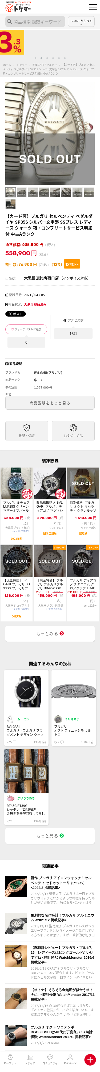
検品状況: (15, 304)
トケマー (22, 64)
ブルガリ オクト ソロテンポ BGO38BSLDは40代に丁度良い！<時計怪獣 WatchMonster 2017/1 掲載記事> (62, 1032)
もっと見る (50, 835)
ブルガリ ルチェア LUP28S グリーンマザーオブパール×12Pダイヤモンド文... (16, 507)
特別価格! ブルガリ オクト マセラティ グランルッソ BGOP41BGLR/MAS (83, 507)
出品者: (10, 278)
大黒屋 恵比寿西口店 (41, 278)
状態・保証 (27, 436)
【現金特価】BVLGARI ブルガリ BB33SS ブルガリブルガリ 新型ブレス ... (16, 584)
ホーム (7, 64)
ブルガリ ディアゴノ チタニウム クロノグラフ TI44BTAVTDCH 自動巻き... (83, 584)
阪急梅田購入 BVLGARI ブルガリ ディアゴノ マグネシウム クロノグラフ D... (50, 507)
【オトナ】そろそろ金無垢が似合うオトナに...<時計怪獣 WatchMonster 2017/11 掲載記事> (63, 994)
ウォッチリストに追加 (28, 329)
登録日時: (15, 294)
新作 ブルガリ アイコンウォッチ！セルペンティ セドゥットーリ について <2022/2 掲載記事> (61, 882)
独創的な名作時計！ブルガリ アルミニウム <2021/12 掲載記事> (62, 917)
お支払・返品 (73, 436)
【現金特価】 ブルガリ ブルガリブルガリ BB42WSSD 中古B (50, 584)
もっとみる (50, 633)
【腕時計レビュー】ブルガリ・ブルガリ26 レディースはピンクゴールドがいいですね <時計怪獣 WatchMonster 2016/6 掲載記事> (62, 955)
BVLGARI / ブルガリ (45, 64)
